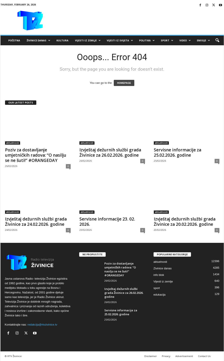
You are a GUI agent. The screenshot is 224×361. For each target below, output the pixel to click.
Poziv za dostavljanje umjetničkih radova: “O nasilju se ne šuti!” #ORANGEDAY (35, 155)
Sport (167, 40)
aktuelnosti (12, 142)
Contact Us (204, 356)
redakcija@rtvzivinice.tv (42, 324)
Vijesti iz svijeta (120, 40)
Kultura (62, 40)
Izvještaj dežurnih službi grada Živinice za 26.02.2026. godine (110, 152)
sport (157, 288)
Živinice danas (38, 40)
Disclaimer (150, 356)
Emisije (203, 40)
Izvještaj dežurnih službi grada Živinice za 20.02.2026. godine (184, 221)
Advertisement (184, 356)
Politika (147, 40)
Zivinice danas (163, 268)
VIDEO (185, 40)
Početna (14, 40)
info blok (159, 275)
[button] (217, 40)
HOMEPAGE (124, 83)
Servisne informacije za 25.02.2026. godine (177, 152)
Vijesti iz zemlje (88, 40)
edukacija (160, 294)
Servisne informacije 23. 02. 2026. (107, 221)
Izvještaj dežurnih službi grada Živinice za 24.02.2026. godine (36, 221)
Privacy (166, 356)
